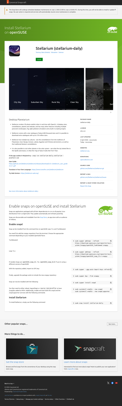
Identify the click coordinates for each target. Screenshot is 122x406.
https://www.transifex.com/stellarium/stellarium (47, 169)
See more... (112, 324)
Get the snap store (15, 362)
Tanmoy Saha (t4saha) (43, 52)
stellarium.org (84, 151)
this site (49, 395)
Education (54, 52)
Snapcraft (42, 395)
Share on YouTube (116, 383)
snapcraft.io (71, 369)
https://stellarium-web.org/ (30, 173)
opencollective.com (86, 159)
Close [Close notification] (115, 9)
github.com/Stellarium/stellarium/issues (93, 177)
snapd (37, 395)
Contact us (70, 399)
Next (111, 112)
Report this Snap (85, 186)
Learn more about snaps (75, 362)
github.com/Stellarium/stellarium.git (92, 168)
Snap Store (43, 217)
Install (39, 59)
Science (61, 52)
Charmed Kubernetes (20, 391)
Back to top (9, 383)
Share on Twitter (108, 383)
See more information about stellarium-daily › (24, 191)
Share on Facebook (112, 383)
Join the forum (9, 395)
